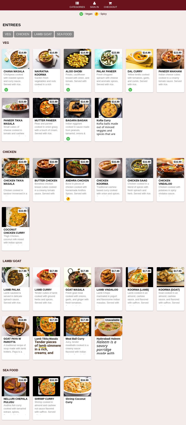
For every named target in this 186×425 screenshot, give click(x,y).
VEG (8, 34)
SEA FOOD (64, 34)
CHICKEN (22, 34)
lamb (42, 345)
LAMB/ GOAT (43, 34)
